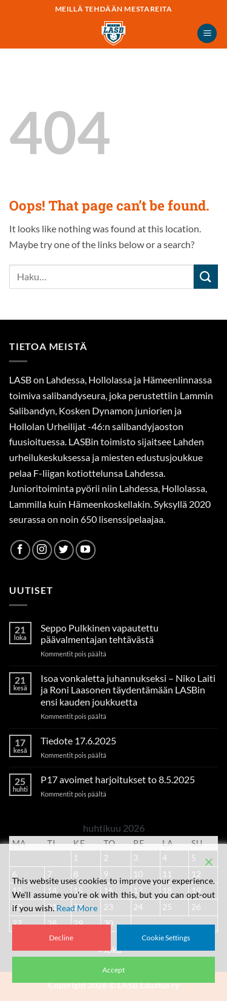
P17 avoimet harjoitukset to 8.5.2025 (118, 779)
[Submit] (206, 276)
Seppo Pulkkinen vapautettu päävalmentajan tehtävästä (100, 633)
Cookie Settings (166, 937)
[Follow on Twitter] (64, 550)
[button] (207, 34)
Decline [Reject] (61, 937)
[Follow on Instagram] (42, 550)
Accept (113, 969)
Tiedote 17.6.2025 (78, 740)
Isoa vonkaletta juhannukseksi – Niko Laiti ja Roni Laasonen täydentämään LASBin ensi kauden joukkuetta (128, 689)
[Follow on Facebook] (20, 550)
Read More (76, 908)
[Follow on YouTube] (86, 550)
